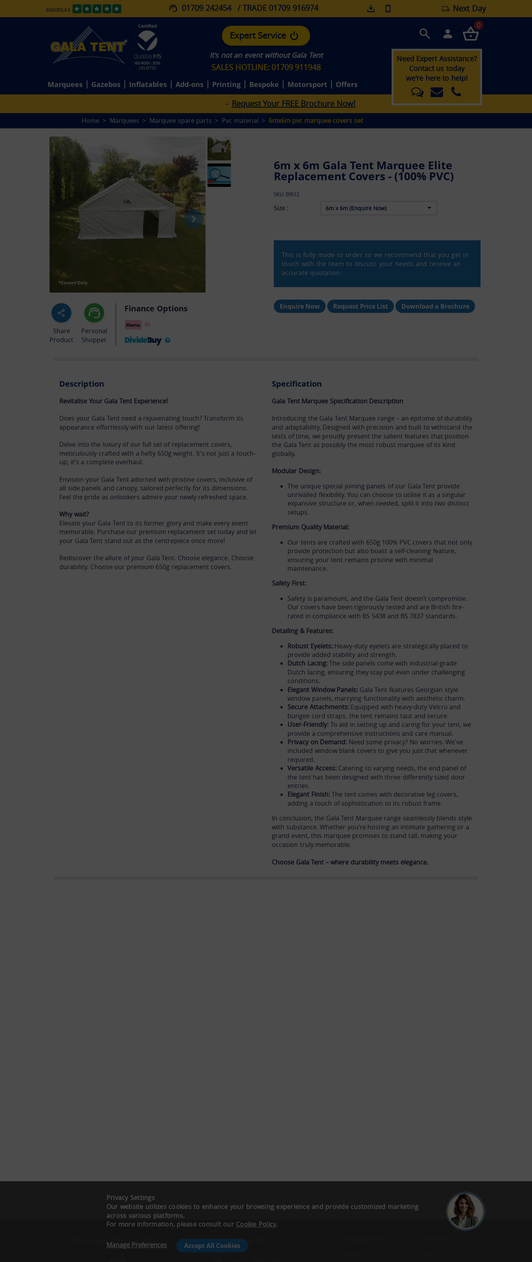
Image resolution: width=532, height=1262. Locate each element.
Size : (281, 208)
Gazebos (106, 84)
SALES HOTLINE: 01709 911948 (266, 67)
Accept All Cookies (212, 1245)
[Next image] (194, 219)
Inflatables (148, 84)
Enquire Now (300, 306)
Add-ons (190, 84)
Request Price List (360, 306)
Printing (226, 84)
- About (429, 1254)
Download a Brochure (435, 306)
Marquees (65, 84)
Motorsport (307, 84)
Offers (347, 84)
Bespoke (264, 84)
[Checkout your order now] (470, 33)
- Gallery (354, 1254)
